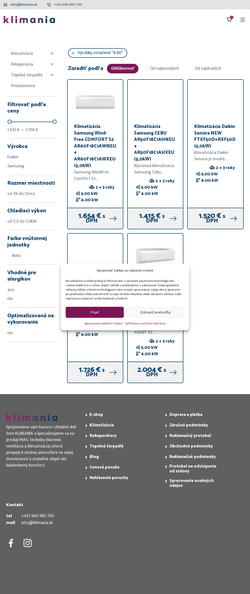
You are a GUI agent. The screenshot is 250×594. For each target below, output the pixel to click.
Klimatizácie (102, 425)
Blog (94, 456)
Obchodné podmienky (191, 446)
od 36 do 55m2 (21, 193)
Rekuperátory (103, 435)
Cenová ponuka (104, 467)
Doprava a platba (185, 414)
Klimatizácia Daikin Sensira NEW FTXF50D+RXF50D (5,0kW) (215, 136)
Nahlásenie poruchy (109, 477)
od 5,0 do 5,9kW (22, 221)
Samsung (15, 166)
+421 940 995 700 (37, 516)
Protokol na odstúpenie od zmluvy (193, 469)
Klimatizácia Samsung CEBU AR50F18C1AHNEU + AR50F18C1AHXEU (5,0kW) (154, 143)
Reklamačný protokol (190, 435)
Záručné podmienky (188, 425)
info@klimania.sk (37, 522)
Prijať (95, 312)
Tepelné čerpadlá (107, 446)
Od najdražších (208, 68)
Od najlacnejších (164, 68)
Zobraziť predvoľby (155, 312)
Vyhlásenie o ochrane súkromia (145, 323)
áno (10, 290)
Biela (14, 255)
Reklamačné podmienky (192, 456)
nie (10, 298)
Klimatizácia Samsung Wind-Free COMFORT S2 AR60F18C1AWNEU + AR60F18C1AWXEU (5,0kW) (95, 146)
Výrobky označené (100, 53)
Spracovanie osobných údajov (103, 323)
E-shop (96, 414)
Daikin (12, 157)
